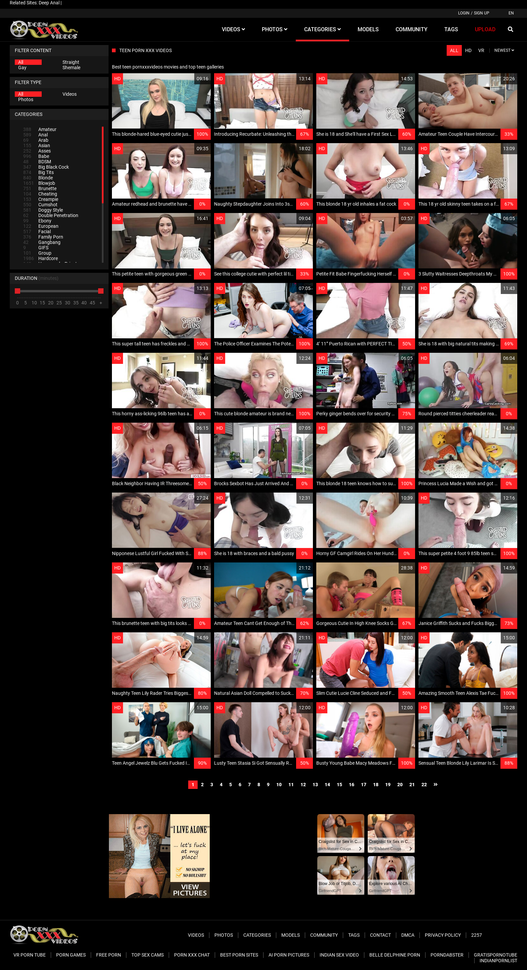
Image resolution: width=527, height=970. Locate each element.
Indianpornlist (498, 960)
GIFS (35, 247)
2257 (476, 935)
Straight (71, 62)
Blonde (38, 177)
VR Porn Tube (29, 955)
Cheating (40, 194)
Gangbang (41, 242)
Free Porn (108, 955)
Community (324, 935)
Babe (36, 156)
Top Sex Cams (147, 955)
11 (291, 784)
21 (412, 784)
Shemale (71, 67)
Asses (37, 151)
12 (303, 784)
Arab (35, 140)
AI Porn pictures (289, 955)
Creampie (40, 199)
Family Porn (43, 237)
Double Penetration (50, 215)
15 (339, 784)
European (40, 226)
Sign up (481, 13)
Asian (36, 145)
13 (315, 784)
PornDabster (447, 955)
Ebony (37, 220)
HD (468, 50)
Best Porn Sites (239, 955)
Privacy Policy (443, 935)
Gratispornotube (495, 955)
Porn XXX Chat (192, 955)
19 (388, 784)
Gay (22, 67)
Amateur (39, 129)
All (20, 62)
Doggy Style (43, 210)
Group (37, 253)
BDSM (37, 161)
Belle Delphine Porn (394, 955)
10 (279, 784)
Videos (70, 94)
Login (464, 13)
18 (375, 784)
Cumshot (40, 204)
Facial (37, 231)
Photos (25, 99)
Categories (257, 935)
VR (481, 50)
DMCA (407, 935)
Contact (380, 935)
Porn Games (71, 955)
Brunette (39, 188)
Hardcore (40, 258)
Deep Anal (49, 2)
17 (363, 784)
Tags (354, 935)
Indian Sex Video (339, 955)
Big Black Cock (46, 167)
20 (400, 784)
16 (351, 784)
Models (290, 935)
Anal (35, 134)
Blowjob (39, 183)
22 (424, 784)
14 (327, 784)
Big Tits (38, 172)
